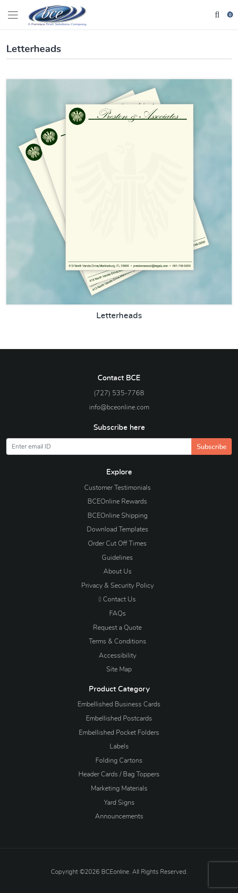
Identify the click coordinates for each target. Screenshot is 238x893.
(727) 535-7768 (119, 393)
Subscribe (211, 447)
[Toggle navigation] (15, 15)
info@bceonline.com (119, 407)
